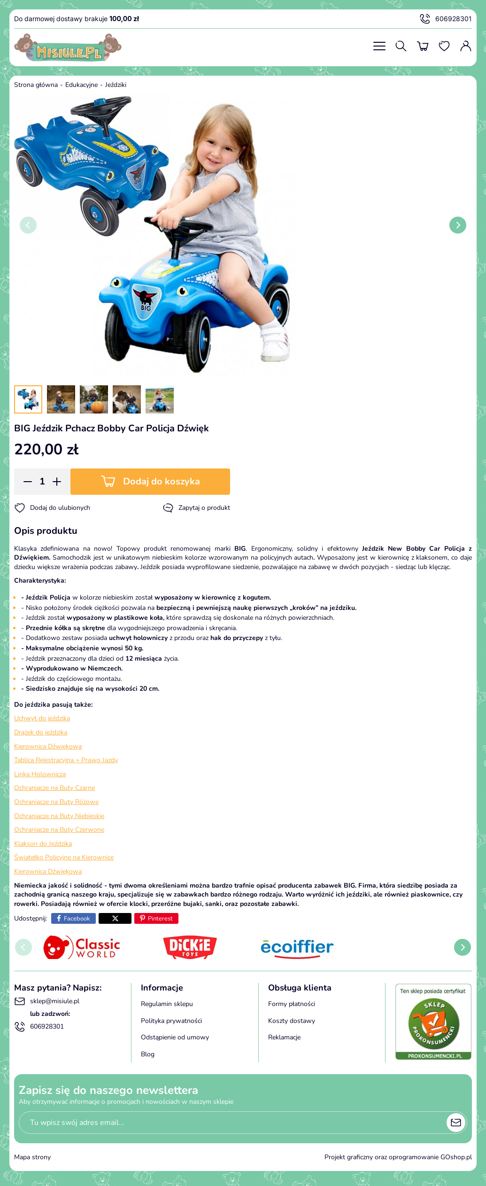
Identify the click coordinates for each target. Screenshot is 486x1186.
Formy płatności (291, 1003)
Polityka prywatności (171, 1020)
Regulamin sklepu (167, 1003)
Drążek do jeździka (40, 732)
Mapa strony (32, 1157)
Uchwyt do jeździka (42, 718)
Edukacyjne (81, 84)
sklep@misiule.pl (46, 1001)
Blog (147, 1054)
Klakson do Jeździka (43, 843)
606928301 (445, 18)
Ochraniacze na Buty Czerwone (59, 829)
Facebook (77, 918)
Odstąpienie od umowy (175, 1037)
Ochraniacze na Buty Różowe (56, 801)
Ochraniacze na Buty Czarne (54, 787)
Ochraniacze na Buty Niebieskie (59, 815)
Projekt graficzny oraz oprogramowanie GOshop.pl (398, 1157)
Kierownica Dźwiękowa (48, 746)
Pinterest (160, 918)
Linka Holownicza (40, 774)
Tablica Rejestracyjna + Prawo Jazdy (66, 760)
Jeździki (115, 84)
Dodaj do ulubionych (52, 508)
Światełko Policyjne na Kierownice (64, 857)
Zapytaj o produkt (196, 508)
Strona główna (36, 84)
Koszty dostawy (291, 1020)
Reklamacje (284, 1037)
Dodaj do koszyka (161, 481)
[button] (24, 481)
